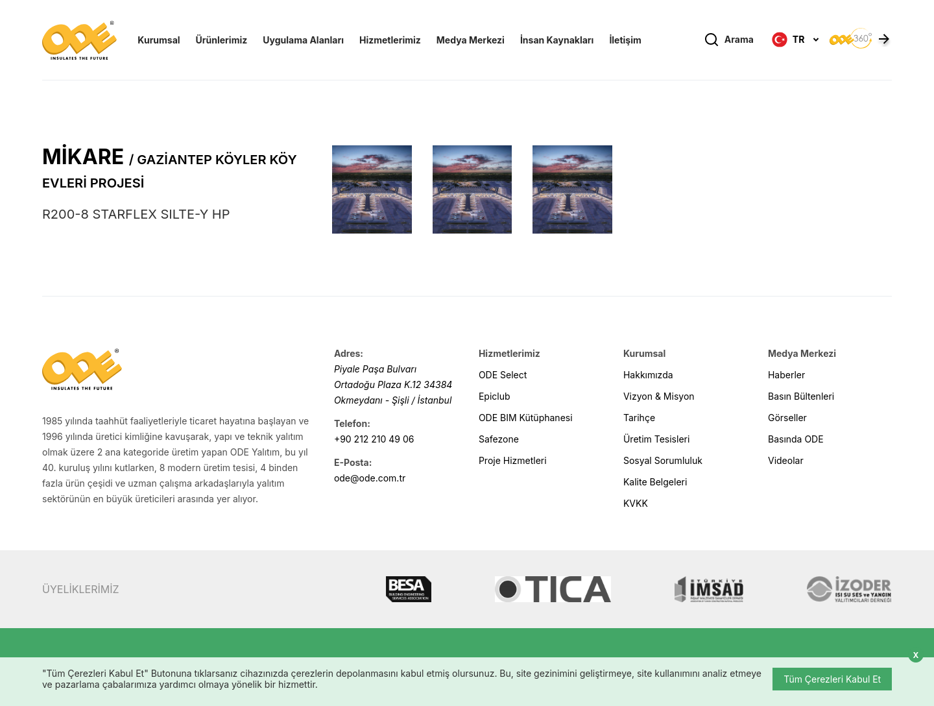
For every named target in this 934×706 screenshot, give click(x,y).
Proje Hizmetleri (513, 460)
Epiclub (494, 396)
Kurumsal (159, 39)
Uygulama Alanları (303, 39)
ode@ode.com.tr (369, 477)
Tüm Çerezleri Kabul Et (832, 679)
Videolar (786, 460)
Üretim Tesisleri (656, 438)
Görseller (787, 417)
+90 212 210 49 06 (374, 438)
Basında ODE (796, 438)
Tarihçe (639, 417)
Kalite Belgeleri (655, 481)
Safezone (499, 438)
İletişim (625, 39)
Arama (729, 40)
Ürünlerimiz (222, 39)
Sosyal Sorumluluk (662, 460)
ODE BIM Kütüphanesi (526, 417)
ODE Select (503, 374)
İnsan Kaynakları (556, 39)
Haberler (786, 374)
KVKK (635, 503)
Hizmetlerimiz (390, 39)
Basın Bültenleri (801, 396)
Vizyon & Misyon (659, 396)
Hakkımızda (648, 374)
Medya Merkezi (471, 39)
